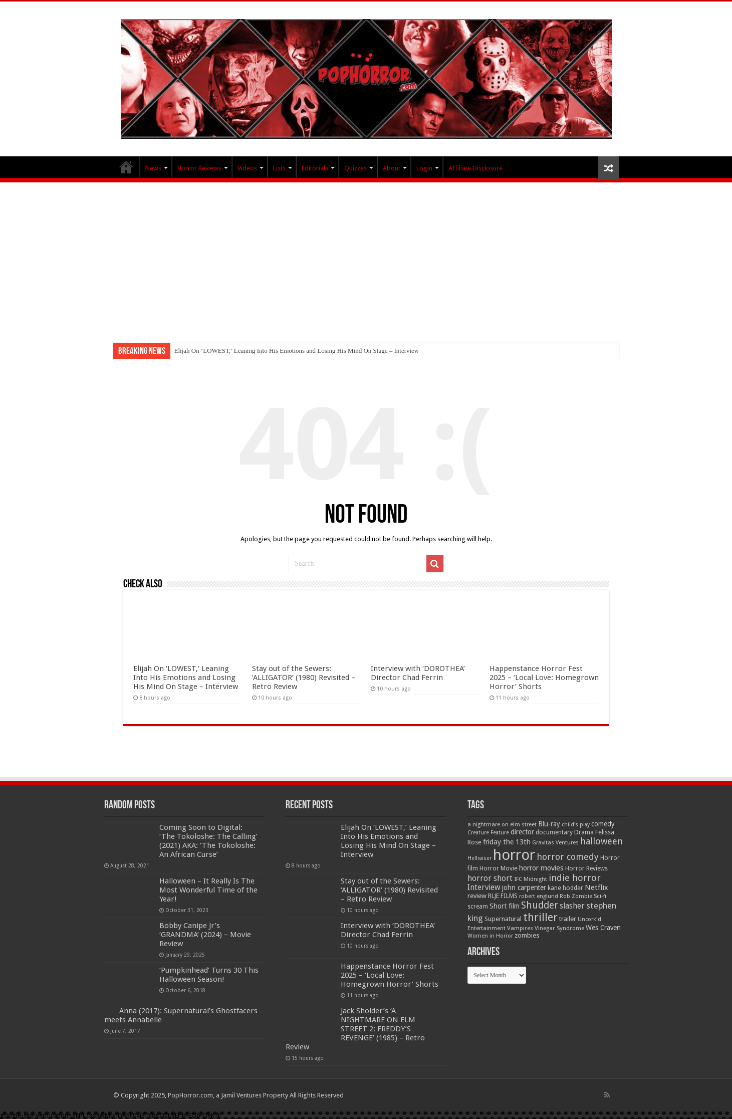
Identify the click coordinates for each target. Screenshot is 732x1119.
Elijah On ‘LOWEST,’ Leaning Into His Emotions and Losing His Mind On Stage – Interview (296, 350)
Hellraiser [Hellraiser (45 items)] (479, 858)
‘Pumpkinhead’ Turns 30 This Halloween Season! (209, 975)
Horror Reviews (199, 168)
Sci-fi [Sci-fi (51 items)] (600, 896)
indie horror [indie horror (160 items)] (575, 877)
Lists (279, 168)
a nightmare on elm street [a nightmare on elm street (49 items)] (502, 824)
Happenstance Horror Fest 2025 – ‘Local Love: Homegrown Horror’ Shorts (544, 677)
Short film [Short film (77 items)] (505, 906)
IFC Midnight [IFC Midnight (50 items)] (530, 878)
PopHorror (126, 166)
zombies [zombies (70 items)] (527, 935)
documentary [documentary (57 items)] (554, 832)
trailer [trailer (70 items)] (567, 919)
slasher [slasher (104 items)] (572, 906)
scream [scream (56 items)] (477, 906)
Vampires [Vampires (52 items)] (520, 928)
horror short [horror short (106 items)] (490, 878)
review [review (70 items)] (476, 896)
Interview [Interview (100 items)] (484, 887)
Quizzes (355, 168)
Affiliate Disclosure (475, 168)
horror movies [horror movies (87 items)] (541, 867)
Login (424, 168)
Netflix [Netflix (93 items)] (596, 887)
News (153, 168)
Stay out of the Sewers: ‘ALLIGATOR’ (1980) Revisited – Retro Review (303, 677)
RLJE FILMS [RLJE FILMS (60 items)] (503, 896)
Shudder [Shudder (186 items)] (539, 905)
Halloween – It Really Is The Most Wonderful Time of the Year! (208, 890)
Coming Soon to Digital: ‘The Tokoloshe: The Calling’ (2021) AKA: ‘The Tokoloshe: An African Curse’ (208, 841)
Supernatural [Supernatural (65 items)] (503, 919)
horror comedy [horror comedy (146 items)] (568, 856)
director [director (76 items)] (522, 832)
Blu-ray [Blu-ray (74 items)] (549, 824)
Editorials (315, 168)
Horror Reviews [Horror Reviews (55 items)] (586, 868)
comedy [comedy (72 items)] (603, 824)
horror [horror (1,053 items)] (514, 854)
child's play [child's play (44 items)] (576, 824)
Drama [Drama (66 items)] (584, 832)
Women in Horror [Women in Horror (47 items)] (490, 936)
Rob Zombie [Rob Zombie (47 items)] (576, 896)
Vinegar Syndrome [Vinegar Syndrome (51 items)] (559, 928)
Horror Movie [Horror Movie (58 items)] (498, 868)
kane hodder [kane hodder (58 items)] (565, 887)
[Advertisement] (366, 257)
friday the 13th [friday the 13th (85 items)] (507, 842)
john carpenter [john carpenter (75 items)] (524, 887)
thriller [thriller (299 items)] (540, 917)
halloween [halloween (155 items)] (601, 841)
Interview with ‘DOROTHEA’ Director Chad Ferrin (418, 673)
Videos (247, 168)
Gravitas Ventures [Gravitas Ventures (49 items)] (555, 842)
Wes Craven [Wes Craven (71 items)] (603, 928)
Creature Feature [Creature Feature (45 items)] (488, 832)
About (391, 168)
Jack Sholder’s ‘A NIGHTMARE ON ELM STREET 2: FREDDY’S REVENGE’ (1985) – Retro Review (355, 1028)
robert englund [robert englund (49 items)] (538, 896)
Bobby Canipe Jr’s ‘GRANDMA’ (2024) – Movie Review (205, 934)
